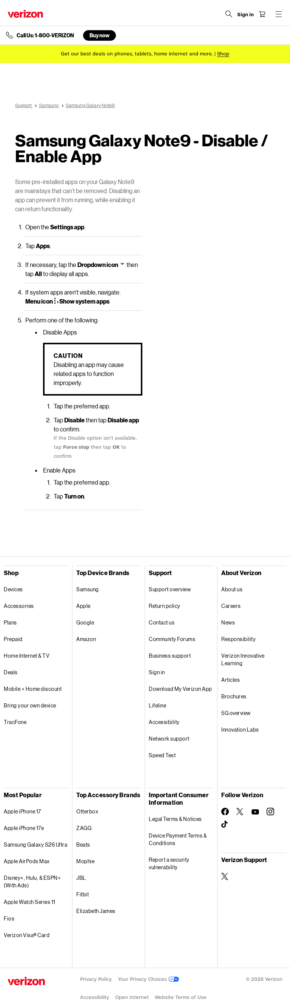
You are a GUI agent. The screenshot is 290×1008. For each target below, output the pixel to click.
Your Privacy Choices (148, 979)
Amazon (86, 639)
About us (231, 589)
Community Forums (172, 639)
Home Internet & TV (26, 655)
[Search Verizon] (229, 14)
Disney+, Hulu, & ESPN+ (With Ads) (32, 881)
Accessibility (164, 722)
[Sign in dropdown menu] (245, 14)
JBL (81, 878)
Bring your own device (30, 705)
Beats (83, 844)
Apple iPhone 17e (24, 828)
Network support (169, 738)
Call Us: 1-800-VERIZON (45, 35)
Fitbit (82, 894)
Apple (83, 606)
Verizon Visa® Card (26, 935)
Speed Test (162, 755)
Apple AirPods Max (27, 861)
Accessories (19, 606)
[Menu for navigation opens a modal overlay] (278, 14)
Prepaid (13, 639)
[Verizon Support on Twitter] (225, 876)
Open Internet (132, 997)
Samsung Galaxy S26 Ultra (35, 844)
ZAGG (83, 828)
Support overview (170, 589)
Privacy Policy (96, 979)
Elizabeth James (96, 911)
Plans (10, 622)
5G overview (236, 713)
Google (85, 622)
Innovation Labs (240, 729)
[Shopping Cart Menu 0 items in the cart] (262, 14)
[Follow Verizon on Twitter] (240, 811)
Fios (9, 918)
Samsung (87, 589)
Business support (170, 655)
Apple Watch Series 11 (30, 902)
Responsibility (238, 639)
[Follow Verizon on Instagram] (270, 811)
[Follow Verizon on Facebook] (225, 811)
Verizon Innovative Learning (242, 659)
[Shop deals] (223, 54)
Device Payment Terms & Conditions (178, 839)
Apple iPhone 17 (22, 811)
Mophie (85, 861)
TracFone (15, 722)
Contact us (161, 622)
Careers (231, 606)
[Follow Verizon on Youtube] (255, 812)
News (228, 622)
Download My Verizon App (180, 689)
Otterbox (87, 811)
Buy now (99, 35)
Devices (13, 589)
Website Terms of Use (181, 997)
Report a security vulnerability (169, 863)
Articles (230, 680)
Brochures (234, 696)
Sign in (157, 672)
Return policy (164, 606)
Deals (11, 672)
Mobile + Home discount (33, 689)
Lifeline (157, 705)
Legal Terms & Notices (175, 819)
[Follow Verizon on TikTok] (225, 824)
